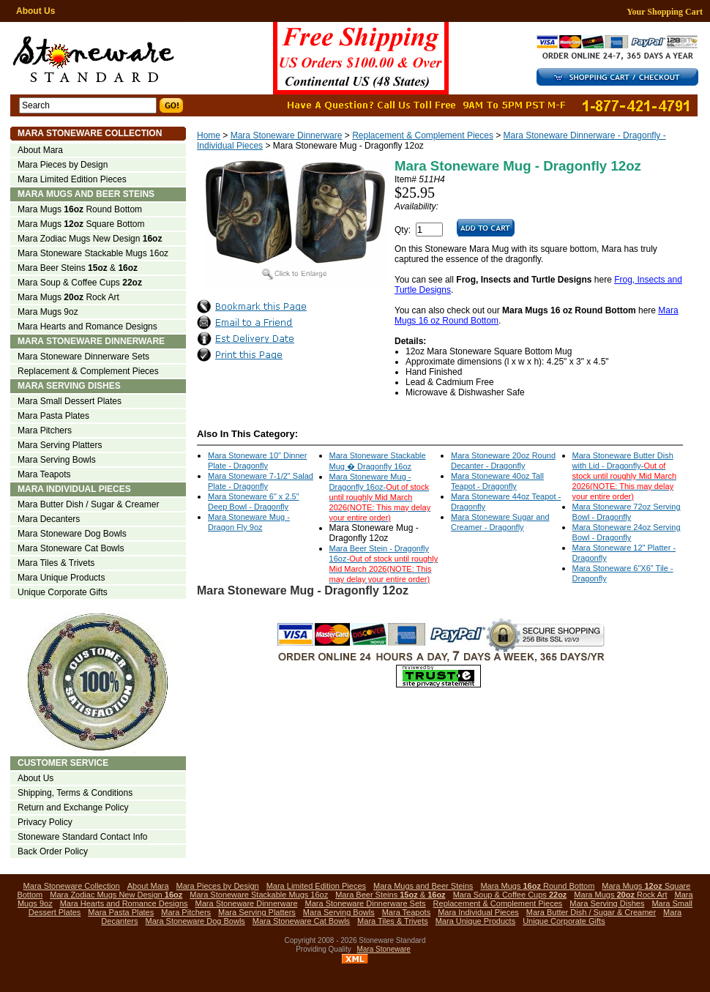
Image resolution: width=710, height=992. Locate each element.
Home (208, 135)
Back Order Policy (53, 851)
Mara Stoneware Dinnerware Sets (83, 356)
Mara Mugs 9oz (48, 312)
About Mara (40, 150)
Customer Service (63, 763)
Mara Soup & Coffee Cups (80, 282)
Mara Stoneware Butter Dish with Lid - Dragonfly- (624, 476)
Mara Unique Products (61, 578)
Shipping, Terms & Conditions (75, 793)
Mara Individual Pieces (74, 489)
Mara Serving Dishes (69, 386)
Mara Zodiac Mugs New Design (90, 239)
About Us (35, 11)
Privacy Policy (45, 822)
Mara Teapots (44, 474)
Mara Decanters (49, 519)
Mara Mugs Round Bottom (80, 209)
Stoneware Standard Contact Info (82, 837)
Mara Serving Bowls (57, 460)
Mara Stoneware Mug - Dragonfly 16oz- (380, 497)
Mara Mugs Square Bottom (81, 224)
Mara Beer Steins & (78, 268)
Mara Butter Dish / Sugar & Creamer (88, 504)
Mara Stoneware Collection (90, 133)
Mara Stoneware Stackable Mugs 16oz (93, 253)
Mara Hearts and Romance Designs (87, 326)
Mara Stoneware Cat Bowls (71, 548)
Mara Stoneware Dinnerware (287, 135)
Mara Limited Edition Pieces (72, 179)
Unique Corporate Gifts (63, 592)
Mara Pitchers (45, 430)
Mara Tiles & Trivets (56, 563)
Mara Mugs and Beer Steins (86, 194)
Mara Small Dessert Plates (70, 401)
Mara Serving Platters (60, 445)
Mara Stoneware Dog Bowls (72, 534)
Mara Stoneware (384, 949)
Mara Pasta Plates (53, 416)
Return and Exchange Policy (73, 807)
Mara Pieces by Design (63, 165)
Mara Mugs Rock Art (68, 297)
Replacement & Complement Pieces (422, 135)
